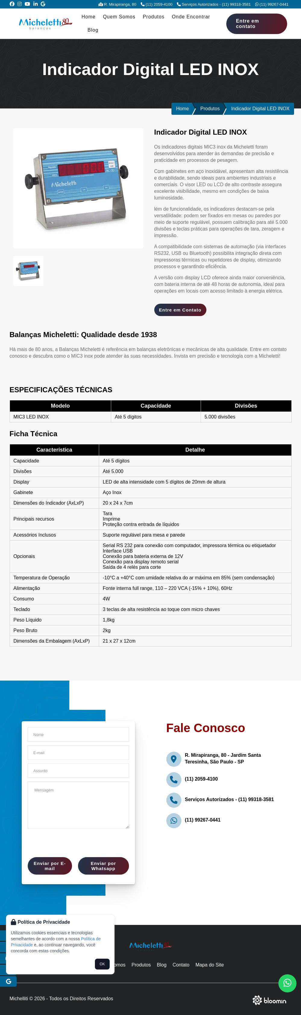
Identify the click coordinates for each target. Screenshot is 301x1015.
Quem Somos (119, 16)
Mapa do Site (210, 964)
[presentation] (73, 845)
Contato (181, 964)
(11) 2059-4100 (157, 4)
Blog (93, 30)
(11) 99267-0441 (272, 4)
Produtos (154, 16)
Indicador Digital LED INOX (260, 108)
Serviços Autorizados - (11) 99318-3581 (214, 4)
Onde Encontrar (191, 16)
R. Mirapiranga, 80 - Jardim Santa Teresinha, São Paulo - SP (223, 758)
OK (102, 964)
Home (89, 16)
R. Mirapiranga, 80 (117, 4)
